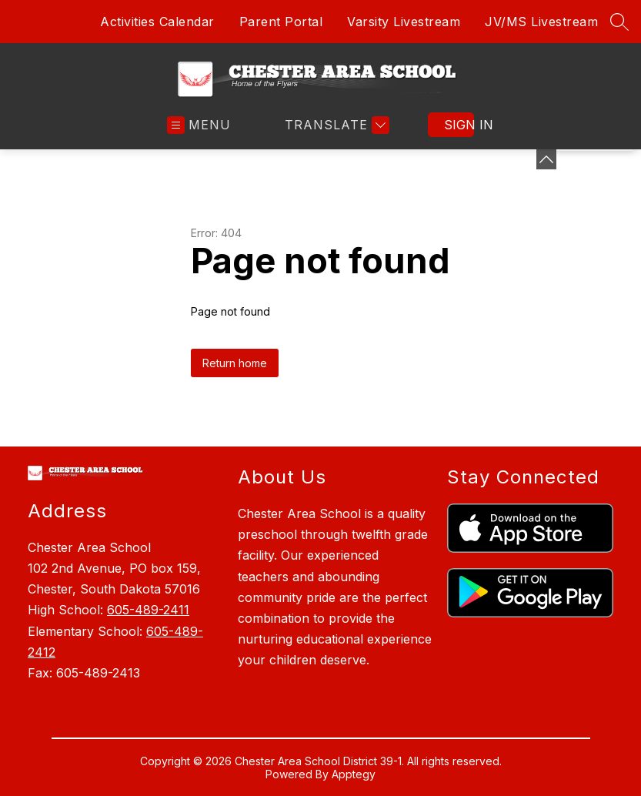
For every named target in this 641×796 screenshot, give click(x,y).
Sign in (459, 124)
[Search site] (619, 21)
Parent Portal (281, 21)
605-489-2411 (148, 609)
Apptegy (354, 774)
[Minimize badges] (546, 159)
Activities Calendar (157, 21)
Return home (234, 363)
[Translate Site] (335, 125)
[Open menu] (199, 125)
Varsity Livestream (403, 21)
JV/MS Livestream (541, 21)
